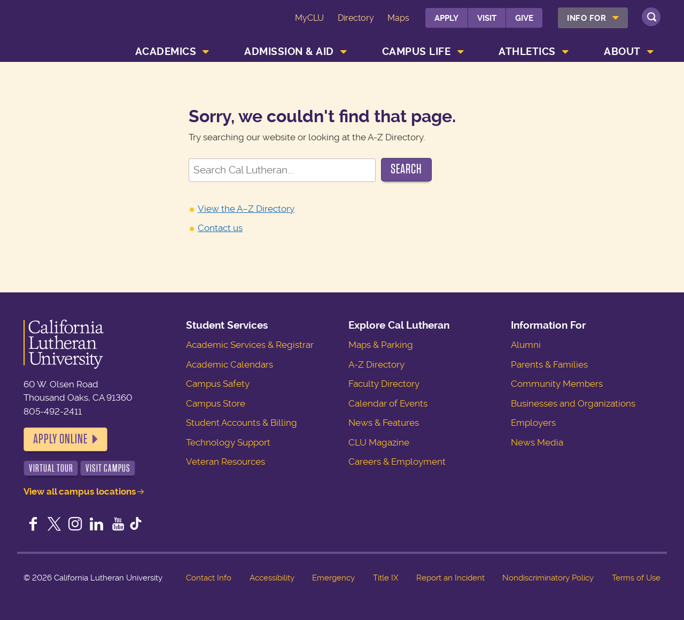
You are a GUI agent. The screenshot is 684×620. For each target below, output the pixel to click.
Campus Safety (218, 383)
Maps (398, 18)
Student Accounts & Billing (241, 422)
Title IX (385, 578)
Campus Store (215, 403)
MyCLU (309, 18)
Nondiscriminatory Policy (548, 578)
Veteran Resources (225, 461)
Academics (166, 51)
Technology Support (228, 442)
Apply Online (60, 439)
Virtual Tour (51, 468)
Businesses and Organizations (573, 403)
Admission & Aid (289, 51)
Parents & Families (549, 364)
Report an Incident (450, 578)
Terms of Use (636, 578)
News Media (537, 442)
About (622, 51)
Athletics (527, 51)
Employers (533, 422)
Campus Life (416, 51)
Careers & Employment (397, 461)
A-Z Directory (376, 364)
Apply (446, 18)
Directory (356, 18)
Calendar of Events (388, 403)
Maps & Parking (380, 344)
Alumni (526, 344)
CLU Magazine (378, 442)
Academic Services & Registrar (250, 344)
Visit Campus (108, 468)
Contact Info (208, 578)
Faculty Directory (383, 383)
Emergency (333, 578)
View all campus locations (80, 491)
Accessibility (272, 578)
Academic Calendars (229, 364)
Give (524, 18)
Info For (586, 18)
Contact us (220, 227)
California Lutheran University (71, 26)
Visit (486, 18)
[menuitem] (593, 17)
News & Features (383, 422)
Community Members (557, 383)
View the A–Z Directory (246, 208)
